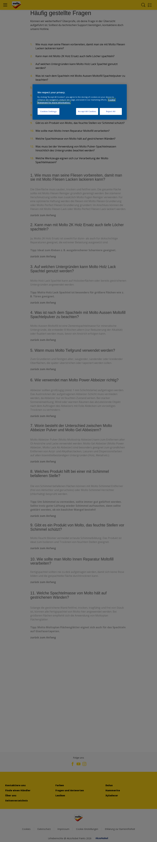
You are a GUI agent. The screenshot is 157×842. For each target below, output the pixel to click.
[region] (80, 102)
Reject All (110, 111)
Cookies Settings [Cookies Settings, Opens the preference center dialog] (48, 111)
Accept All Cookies (87, 111)
